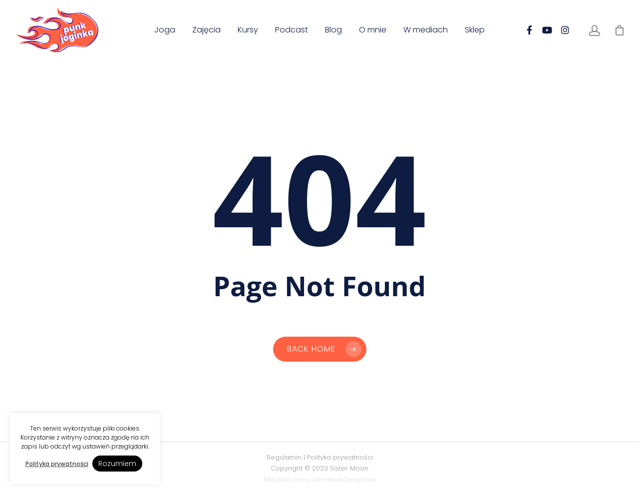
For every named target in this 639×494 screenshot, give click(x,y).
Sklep (475, 30)
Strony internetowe (318, 480)
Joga (164, 30)
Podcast (291, 30)
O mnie (372, 30)
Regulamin (284, 457)
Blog (333, 30)
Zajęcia (206, 30)
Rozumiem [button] (117, 464)
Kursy (248, 30)
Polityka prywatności (340, 457)
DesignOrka (360, 480)
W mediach (425, 30)
